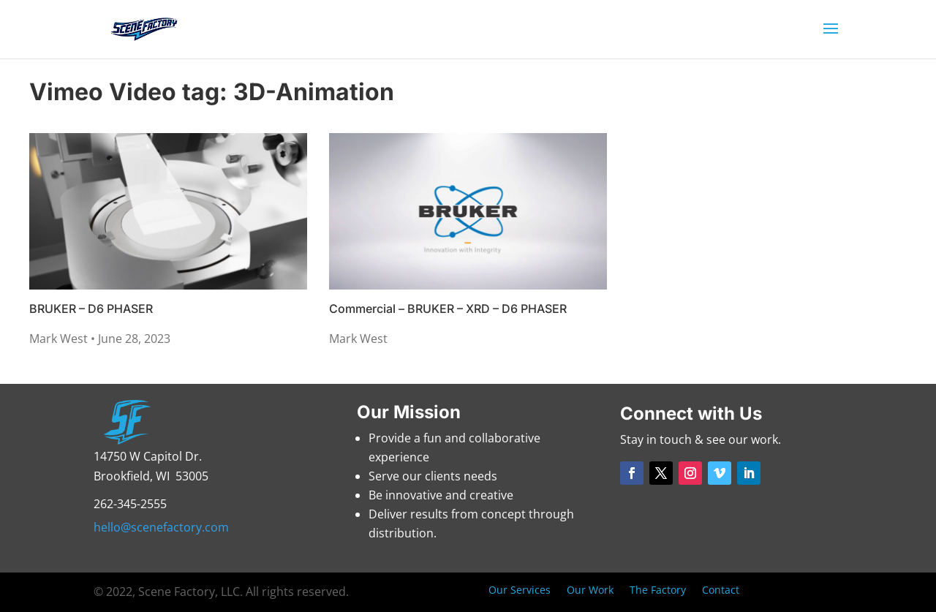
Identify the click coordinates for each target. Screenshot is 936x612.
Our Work (590, 591)
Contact (720, 591)
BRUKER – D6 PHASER (91, 308)
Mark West (60, 338)
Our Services (519, 591)
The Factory (658, 591)
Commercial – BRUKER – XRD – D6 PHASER (448, 308)
